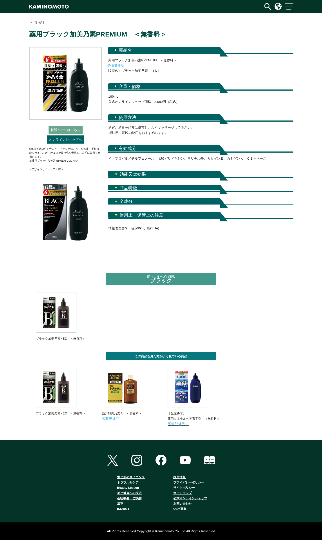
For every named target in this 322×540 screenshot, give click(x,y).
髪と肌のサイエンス (131, 477)
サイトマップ (182, 493)
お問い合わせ (182, 503)
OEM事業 (179, 509)
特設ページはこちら (65, 130)
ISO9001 (123, 509)
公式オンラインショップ (190, 498)
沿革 (120, 503)
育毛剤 (39, 22)
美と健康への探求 (129, 493)
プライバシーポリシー (188, 482)
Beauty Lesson (128, 487)
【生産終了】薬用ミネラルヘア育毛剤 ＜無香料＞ (194, 397)
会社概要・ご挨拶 (129, 498)
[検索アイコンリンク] (267, 7)
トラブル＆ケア (128, 482)
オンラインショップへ (65, 139)
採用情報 (179, 477)
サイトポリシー (184, 487)
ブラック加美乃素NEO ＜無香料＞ (60, 316)
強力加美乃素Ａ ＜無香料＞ (128, 394)
